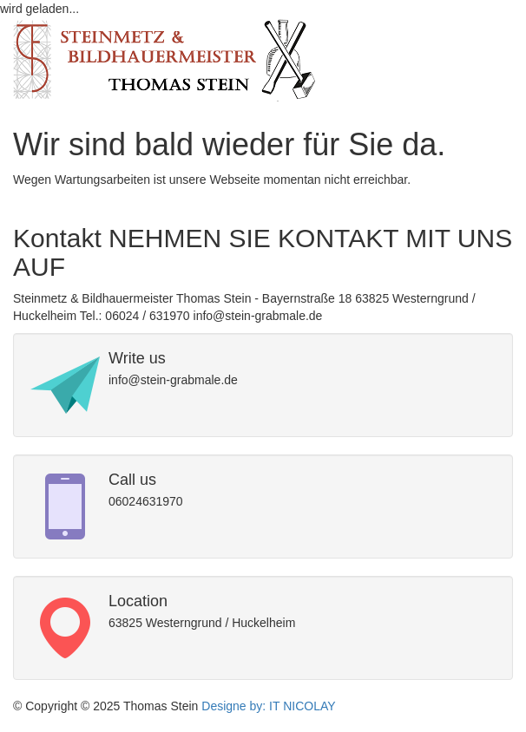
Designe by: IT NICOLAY (266, 706)
